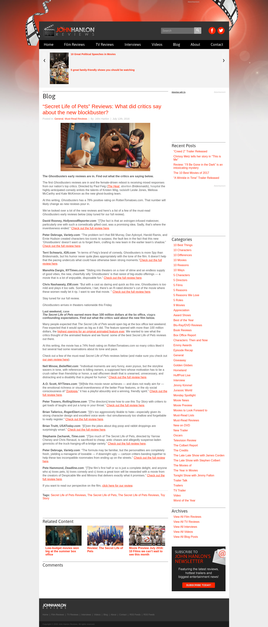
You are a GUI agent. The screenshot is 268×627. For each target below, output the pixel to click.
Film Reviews (74, 44)
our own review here (55, 359)
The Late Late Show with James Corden (199, 455)
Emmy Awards (183, 345)
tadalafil (124, 190)
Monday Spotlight (185, 395)
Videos (157, 44)
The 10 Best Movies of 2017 (191, 172)
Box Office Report (185, 335)
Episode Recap (183, 350)
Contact (217, 44)
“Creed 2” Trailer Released (190, 151)
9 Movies (179, 305)
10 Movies (180, 260)
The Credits (181, 450)
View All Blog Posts (186, 536)
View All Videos (183, 531)
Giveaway (180, 360)
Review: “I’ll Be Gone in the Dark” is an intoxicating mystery (198, 166)
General (58, 118)
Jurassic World (183, 390)
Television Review (185, 440)
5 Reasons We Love (186, 295)
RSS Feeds (135, 614)
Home (49, 44)
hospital (155, 186)
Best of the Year (184, 320)
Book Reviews (183, 330)
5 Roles (178, 300)
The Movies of (182, 465)
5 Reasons (180, 290)
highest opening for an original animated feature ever (90, 331)
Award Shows (182, 315)
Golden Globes (183, 365)
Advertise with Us (179, 92)
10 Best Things (183, 245)
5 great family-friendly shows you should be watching (103, 69)
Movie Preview (183, 405)
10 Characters (183, 250)
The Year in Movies (186, 470)
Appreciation (181, 310)
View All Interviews (185, 526)
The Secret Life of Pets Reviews (138, 495)
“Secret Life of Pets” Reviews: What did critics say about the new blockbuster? (102, 109)
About (195, 44)
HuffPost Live (182, 375)
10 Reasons (181, 265)
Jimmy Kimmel (183, 385)
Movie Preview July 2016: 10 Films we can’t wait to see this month (146, 551)
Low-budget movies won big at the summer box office (62, 551)
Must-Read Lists (184, 415)
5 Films (178, 285)
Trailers (178, 485)
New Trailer (181, 430)
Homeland (180, 370)
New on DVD (182, 425)
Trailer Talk (180, 480)
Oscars (178, 435)
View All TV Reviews (187, 521)
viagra (151, 314)
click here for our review (117, 485)
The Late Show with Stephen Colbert (197, 460)
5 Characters (182, 275)
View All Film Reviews (187, 516)
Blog (176, 44)
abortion (126, 186)
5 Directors (180, 280)
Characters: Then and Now (191, 340)
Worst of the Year (184, 500)
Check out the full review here (90, 228)
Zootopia (71, 391)
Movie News (181, 400)
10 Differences (183, 255)
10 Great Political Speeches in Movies (93, 54)
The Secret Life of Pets (102, 495)
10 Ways (179, 270)
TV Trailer (180, 490)
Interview (179, 380)
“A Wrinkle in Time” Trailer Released (196, 177)
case (66, 311)
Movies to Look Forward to (190, 410)
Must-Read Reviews (76, 118)
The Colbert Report (186, 445)
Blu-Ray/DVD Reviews (188, 325)
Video (177, 495)
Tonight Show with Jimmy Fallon (194, 475)
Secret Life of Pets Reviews (68, 495)
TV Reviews (105, 44)
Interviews (133, 44)
